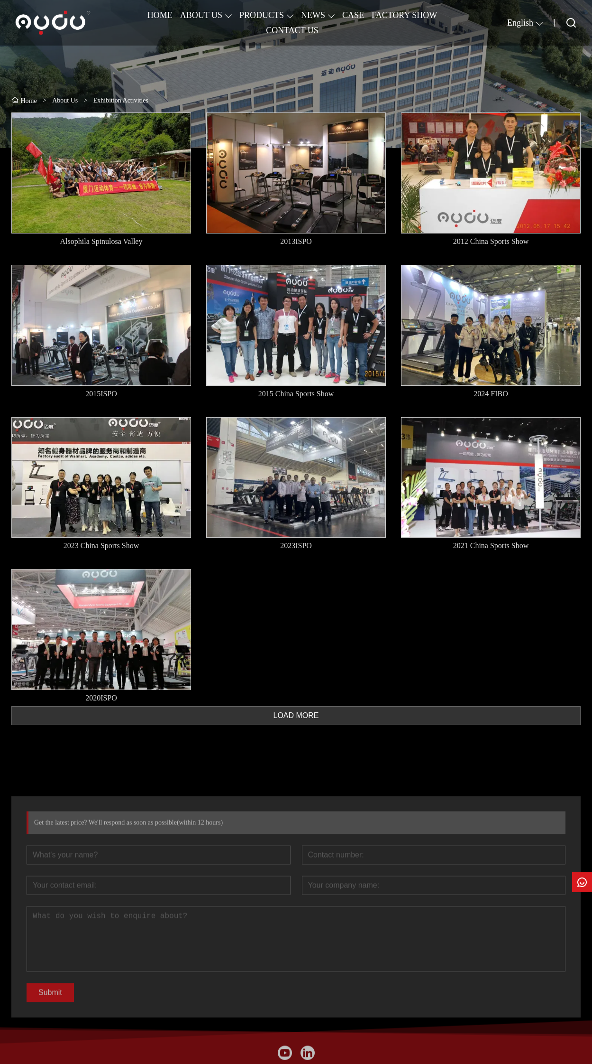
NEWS (313, 15)
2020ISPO (101, 698)
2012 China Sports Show (491, 241)
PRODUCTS (261, 15)
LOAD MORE (296, 715)
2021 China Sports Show (491, 546)
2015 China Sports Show (296, 394)
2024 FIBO (491, 394)
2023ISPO (296, 546)
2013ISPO (296, 241)
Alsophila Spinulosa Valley (101, 241)
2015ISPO (101, 394)
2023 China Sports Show (101, 546)
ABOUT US (201, 15)
